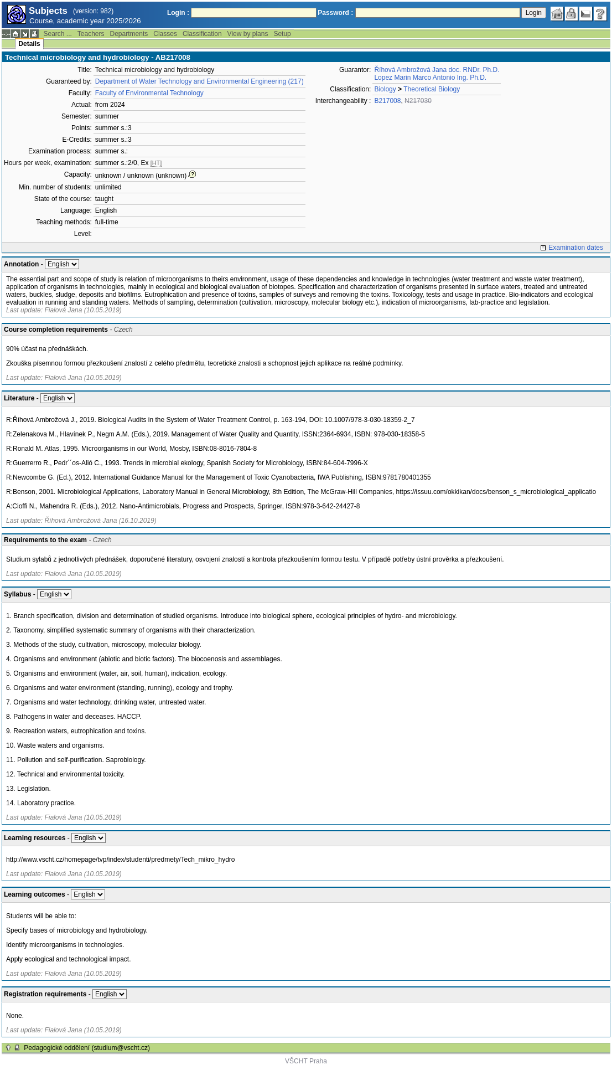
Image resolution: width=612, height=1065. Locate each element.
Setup (282, 34)
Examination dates (575, 247)
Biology (385, 89)
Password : (335, 13)
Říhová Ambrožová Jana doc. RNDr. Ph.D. (436, 70)
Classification (202, 34)
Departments (129, 34)
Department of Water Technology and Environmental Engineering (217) (199, 81)
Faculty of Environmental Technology (149, 93)
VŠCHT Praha (306, 1061)
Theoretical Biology (431, 89)
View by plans (247, 34)
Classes (165, 34)
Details (29, 44)
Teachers (91, 34)
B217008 (387, 101)
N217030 (418, 101)
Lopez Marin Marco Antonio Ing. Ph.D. (430, 77)
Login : (178, 13)
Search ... (57, 34)
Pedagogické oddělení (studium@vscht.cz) (87, 1048)
